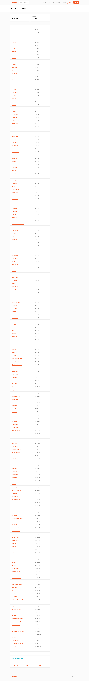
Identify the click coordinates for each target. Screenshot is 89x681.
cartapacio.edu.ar (16, 430)
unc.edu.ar (14, 36)
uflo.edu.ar (14, 270)
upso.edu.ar (14, 308)
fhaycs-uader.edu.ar (16, 449)
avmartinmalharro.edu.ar (17, 643)
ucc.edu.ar (14, 236)
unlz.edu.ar (14, 202)
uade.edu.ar (14, 158)
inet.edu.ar (14, 330)
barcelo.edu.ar (15, 277)
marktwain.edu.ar (15, 474)
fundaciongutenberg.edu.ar (18, 599)
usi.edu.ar (14, 543)
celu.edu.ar (14, 615)
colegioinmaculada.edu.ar (17, 527)
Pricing (64, 2)
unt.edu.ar (14, 51)
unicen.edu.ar (15, 39)
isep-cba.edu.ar (15, 465)
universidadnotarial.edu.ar (17, 581)
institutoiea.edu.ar (16, 552)
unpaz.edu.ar (15, 264)
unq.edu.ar (14, 89)
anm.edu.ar (14, 509)
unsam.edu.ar (15, 92)
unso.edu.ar (14, 239)
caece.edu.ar (15, 446)
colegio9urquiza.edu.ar (17, 621)
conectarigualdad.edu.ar (17, 640)
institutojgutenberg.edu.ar (17, 518)
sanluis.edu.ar (15, 433)
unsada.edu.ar (15, 556)
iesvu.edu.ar (14, 471)
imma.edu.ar (14, 477)
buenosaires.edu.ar (16, 133)
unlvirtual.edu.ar (15, 458)
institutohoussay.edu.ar (17, 584)
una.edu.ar (14, 249)
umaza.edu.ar (15, 317)
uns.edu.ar (14, 130)
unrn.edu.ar (14, 211)
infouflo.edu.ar (15, 496)
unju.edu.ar (14, 86)
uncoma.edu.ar (15, 114)
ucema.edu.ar (15, 192)
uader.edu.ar (14, 283)
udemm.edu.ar (15, 424)
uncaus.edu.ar (15, 292)
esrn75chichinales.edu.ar (17, 618)
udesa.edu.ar (15, 177)
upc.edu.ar (14, 274)
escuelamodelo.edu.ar (17, 534)
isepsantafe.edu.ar (16, 452)
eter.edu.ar (14, 521)
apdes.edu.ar (15, 462)
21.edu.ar (14, 61)
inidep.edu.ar (15, 440)
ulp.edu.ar (14, 186)
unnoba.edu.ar (15, 230)
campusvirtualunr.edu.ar (17, 390)
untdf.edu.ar (14, 377)
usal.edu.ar (14, 195)
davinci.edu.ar (15, 255)
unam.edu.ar (14, 139)
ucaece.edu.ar (15, 437)
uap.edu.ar (14, 380)
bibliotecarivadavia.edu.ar (17, 418)
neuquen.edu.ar (15, 120)
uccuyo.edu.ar (15, 267)
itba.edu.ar (14, 227)
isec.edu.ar (14, 524)
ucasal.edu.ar (15, 142)
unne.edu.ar (14, 76)
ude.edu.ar (14, 634)
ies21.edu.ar (14, 515)
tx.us (13, 662)
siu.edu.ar (14, 101)
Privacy (71, 676)
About (44, 2)
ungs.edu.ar (14, 208)
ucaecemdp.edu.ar (16, 487)
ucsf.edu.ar (14, 336)
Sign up (76, 2)
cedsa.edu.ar (15, 468)
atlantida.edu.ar (15, 386)
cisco (39, 665)
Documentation (42, 676)
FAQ (53, 2)
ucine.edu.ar (14, 408)
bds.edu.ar (14, 402)
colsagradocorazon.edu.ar (18, 631)
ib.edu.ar (14, 483)
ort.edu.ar (14, 546)
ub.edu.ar (14, 214)
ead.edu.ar (14, 590)
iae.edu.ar (14, 333)
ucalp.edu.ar (14, 289)
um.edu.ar (14, 261)
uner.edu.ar (14, 83)
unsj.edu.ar (14, 64)
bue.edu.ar (14, 45)
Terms (64, 676)
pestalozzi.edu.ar (16, 530)
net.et (39, 662)
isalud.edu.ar (14, 352)
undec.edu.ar (15, 258)
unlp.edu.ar (14, 29)
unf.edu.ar (14, 314)
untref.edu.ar (14, 170)
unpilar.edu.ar (15, 242)
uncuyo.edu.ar (15, 126)
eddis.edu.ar (14, 443)
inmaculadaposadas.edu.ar (18, 502)
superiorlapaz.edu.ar (16, 646)
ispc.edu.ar (14, 637)
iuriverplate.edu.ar (16, 624)
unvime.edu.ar (15, 374)
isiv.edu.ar (14, 650)
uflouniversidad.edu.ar (17, 364)
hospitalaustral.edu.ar (16, 296)
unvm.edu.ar (14, 173)
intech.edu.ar (15, 505)
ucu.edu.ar (14, 393)
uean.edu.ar (14, 455)
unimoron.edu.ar (15, 189)
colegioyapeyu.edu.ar (17, 358)
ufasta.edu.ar (15, 148)
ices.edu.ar (14, 565)
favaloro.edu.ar (15, 368)
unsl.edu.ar (14, 111)
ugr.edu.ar (14, 349)
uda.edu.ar (14, 343)
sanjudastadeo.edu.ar (17, 628)
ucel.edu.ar (14, 383)
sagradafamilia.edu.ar (16, 609)
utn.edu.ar (14, 32)
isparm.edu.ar (15, 399)
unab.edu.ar (14, 339)
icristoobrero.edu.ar (16, 603)
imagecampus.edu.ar (16, 577)
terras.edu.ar (14, 411)
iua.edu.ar (14, 311)
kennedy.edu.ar (15, 180)
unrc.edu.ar (14, 167)
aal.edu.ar (14, 512)
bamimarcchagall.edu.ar (17, 490)
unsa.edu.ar (14, 48)
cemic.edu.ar (14, 346)
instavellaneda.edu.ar (16, 571)
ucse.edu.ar (14, 321)
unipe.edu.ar (14, 280)
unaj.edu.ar (14, 233)
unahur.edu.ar (15, 123)
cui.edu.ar (14, 299)
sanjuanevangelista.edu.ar (18, 480)
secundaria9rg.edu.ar (16, 396)
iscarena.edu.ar (15, 540)
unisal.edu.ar (14, 493)
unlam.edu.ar (14, 98)
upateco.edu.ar (15, 371)
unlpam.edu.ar (15, 145)
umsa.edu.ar (14, 415)
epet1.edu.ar (14, 653)
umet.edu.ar (14, 421)
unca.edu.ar (14, 217)
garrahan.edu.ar (15, 537)
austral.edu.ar (15, 155)
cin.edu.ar (14, 220)
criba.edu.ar (14, 183)
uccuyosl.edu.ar (15, 151)
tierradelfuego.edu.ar (16, 427)
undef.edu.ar (14, 252)
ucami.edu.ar (14, 593)
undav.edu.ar (15, 245)
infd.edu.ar (14, 70)
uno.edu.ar (14, 324)
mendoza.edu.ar (15, 108)
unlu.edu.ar (14, 95)
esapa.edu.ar (15, 286)
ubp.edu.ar (14, 164)
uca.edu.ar (14, 104)
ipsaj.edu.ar (14, 606)
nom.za (26, 665)
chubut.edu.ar (15, 355)
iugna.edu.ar (14, 596)
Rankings (58, 2)
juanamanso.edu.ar (16, 499)
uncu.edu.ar (14, 73)
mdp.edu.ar (14, 67)
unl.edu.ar (14, 54)
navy (26, 662)
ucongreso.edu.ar (16, 302)
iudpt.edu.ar (14, 587)
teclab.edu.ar (15, 205)
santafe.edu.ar (15, 198)
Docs (49, 2)
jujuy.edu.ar (14, 79)
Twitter (77, 676)
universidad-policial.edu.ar (18, 223)
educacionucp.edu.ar (16, 559)
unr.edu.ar (14, 42)
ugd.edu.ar (14, 612)
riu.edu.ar (14, 57)
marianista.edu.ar (15, 568)
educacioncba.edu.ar (16, 574)
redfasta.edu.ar (15, 549)
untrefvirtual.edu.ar (16, 361)
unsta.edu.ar (14, 305)
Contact (58, 676)
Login (70, 2)
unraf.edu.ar (14, 405)
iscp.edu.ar (14, 562)
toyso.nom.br (15, 665)
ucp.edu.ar (14, 327)
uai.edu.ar (14, 161)
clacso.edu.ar (15, 136)
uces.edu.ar (14, 117)
